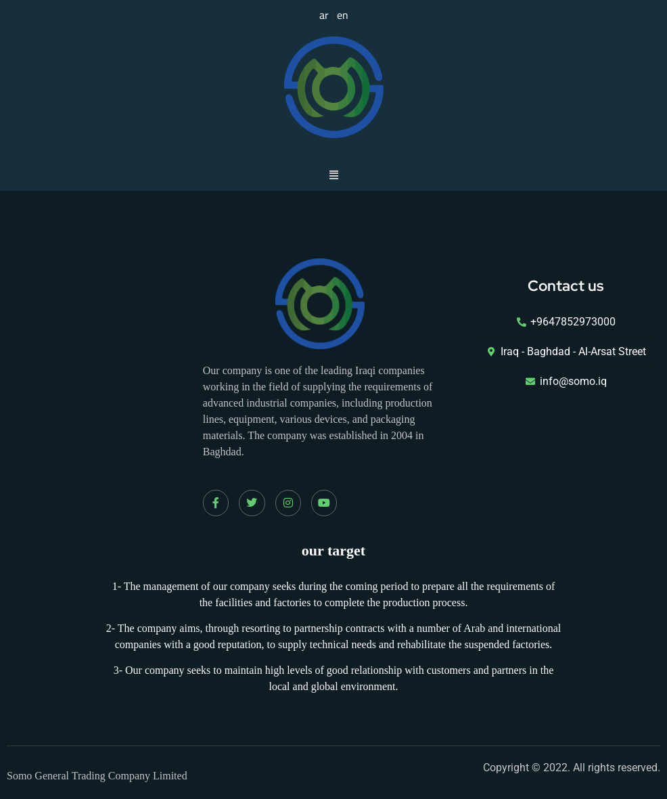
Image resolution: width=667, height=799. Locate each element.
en (342, 15)
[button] (333, 174)
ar (324, 15)
